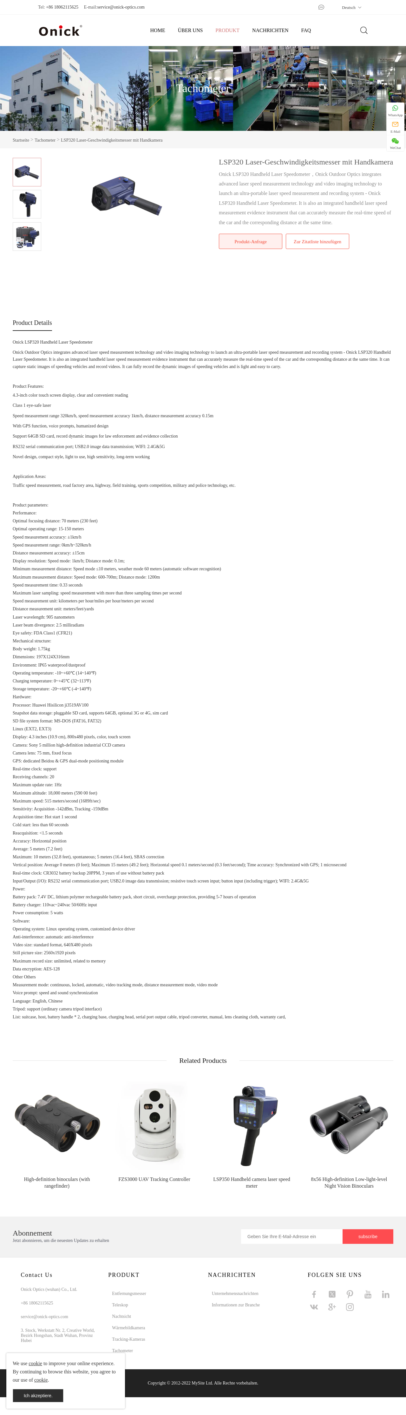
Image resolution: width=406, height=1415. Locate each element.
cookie (35, 1363)
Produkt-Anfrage (250, 241)
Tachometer (203, 88)
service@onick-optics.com (120, 7)
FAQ (306, 30)
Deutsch (352, 7)
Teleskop (120, 1305)
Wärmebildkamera (128, 1327)
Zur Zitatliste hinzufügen (317, 241)
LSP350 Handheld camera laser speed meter (251, 1183)
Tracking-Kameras (128, 1339)
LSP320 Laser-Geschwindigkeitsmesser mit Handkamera (111, 139)
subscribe (367, 1236)
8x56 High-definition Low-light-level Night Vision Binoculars (349, 1183)
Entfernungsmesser (129, 1293)
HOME (157, 30)
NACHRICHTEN (270, 30)
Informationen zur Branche (236, 1305)
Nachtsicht (121, 1316)
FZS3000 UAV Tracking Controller (154, 1179)
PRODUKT (227, 30)
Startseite (21, 139)
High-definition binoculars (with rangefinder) (57, 1183)
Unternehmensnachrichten (235, 1293)
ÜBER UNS (190, 30)
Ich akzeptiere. (38, 1395)
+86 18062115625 (62, 7)
